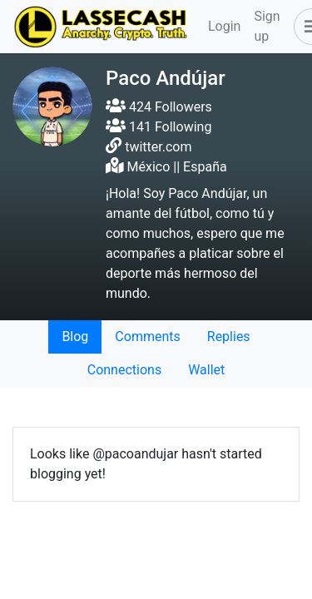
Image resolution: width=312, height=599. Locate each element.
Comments (147, 336)
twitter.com (158, 147)
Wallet (206, 370)
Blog (75, 336)
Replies (228, 336)
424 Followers (159, 107)
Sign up (267, 26)
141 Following (158, 127)
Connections (124, 370)
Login (224, 26)
